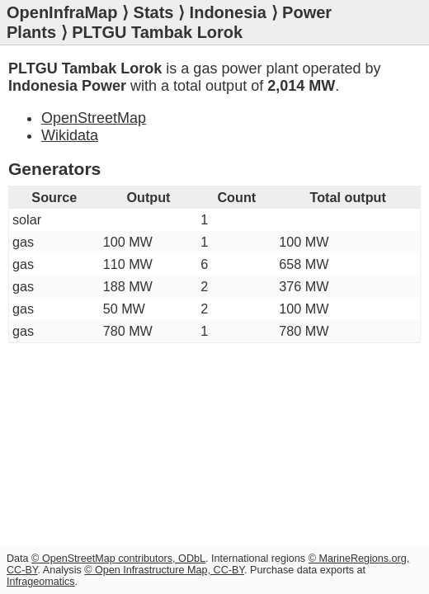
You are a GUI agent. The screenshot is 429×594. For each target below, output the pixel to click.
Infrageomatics (41, 581)
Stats (154, 12)
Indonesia (228, 12)
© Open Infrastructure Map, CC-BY (164, 570)
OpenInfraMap (62, 12)
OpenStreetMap (93, 118)
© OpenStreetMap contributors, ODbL (118, 558)
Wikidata (69, 135)
